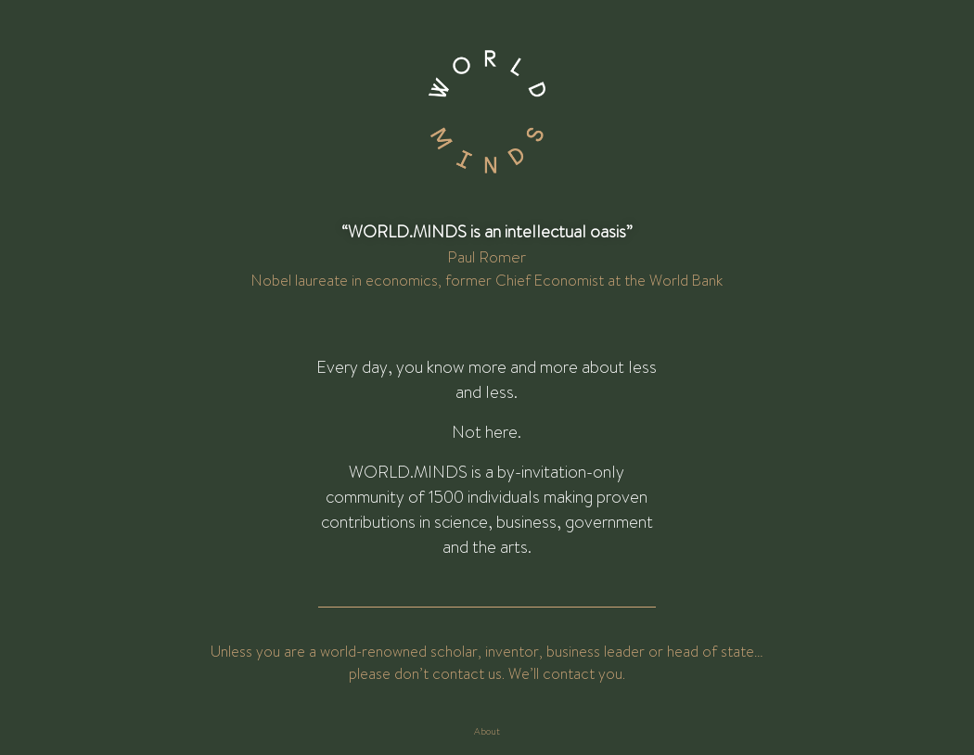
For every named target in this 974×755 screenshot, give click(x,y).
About (487, 731)
